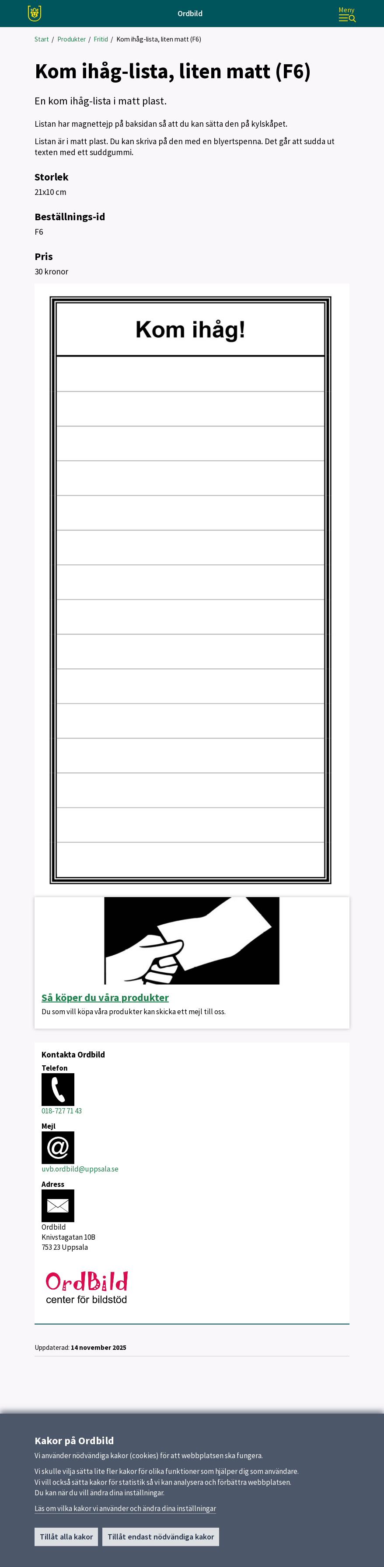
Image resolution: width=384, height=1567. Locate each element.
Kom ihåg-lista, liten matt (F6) (158, 39)
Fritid (101, 39)
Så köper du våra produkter (105, 998)
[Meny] (347, 14)
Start (42, 39)
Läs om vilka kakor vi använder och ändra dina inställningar (125, 1512)
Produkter (71, 39)
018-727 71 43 (62, 1111)
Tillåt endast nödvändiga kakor (161, 1541)
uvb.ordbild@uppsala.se (80, 1169)
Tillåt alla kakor (66, 1541)
